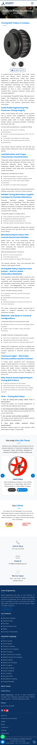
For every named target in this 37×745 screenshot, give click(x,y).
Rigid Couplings (7, 660)
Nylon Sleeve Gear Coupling (11, 654)
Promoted (20, 741)
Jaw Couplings (6, 643)
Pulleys (4, 629)
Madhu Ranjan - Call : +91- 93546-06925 (18, 743)
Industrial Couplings (8, 618)
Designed (13, 741)
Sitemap (3, 730)
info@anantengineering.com (18, 564)
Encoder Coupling (7, 668)
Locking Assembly (7, 681)
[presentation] (3, 476)
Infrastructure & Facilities (9, 718)
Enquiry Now (22, 490)
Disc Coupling (6, 673)
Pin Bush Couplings (8, 646)
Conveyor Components (9, 631)
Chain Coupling (7, 652)
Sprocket (5, 623)
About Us (4, 715)
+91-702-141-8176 (18, 549)
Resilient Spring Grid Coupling (11, 657)
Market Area (5, 733)
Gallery (3, 721)
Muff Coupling (6, 665)
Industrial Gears (7, 621)
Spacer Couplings (7, 671)
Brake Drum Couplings (9, 662)
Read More (12, 490)
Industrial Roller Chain (9, 626)
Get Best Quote (18, 70)
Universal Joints (7, 676)
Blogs (3, 724)
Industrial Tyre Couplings (10, 649)
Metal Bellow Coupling (9, 679)
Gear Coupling (6, 641)
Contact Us (4, 727)
